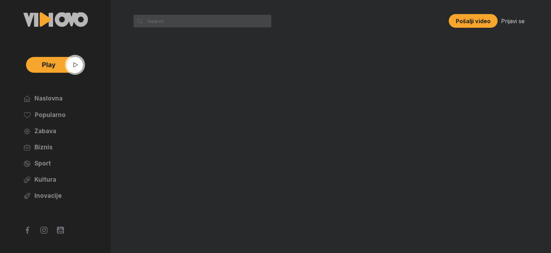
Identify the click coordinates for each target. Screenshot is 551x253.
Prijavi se (513, 21)
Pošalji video (473, 21)
